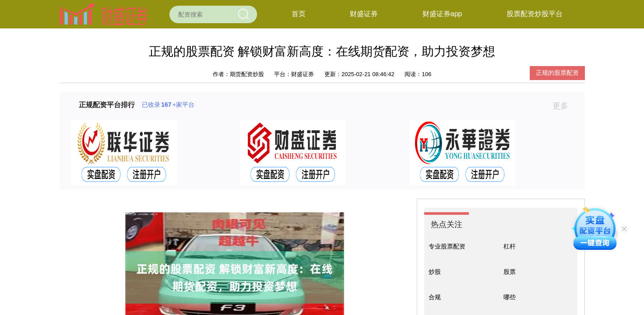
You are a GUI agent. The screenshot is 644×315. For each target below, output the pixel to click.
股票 (509, 271)
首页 (299, 14)
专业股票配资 (447, 246)
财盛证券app (442, 14)
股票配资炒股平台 (535, 14)
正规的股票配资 (557, 72)
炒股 (435, 271)
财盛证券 (364, 14)
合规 (435, 297)
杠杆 (509, 246)
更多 (564, 106)
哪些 (509, 297)
